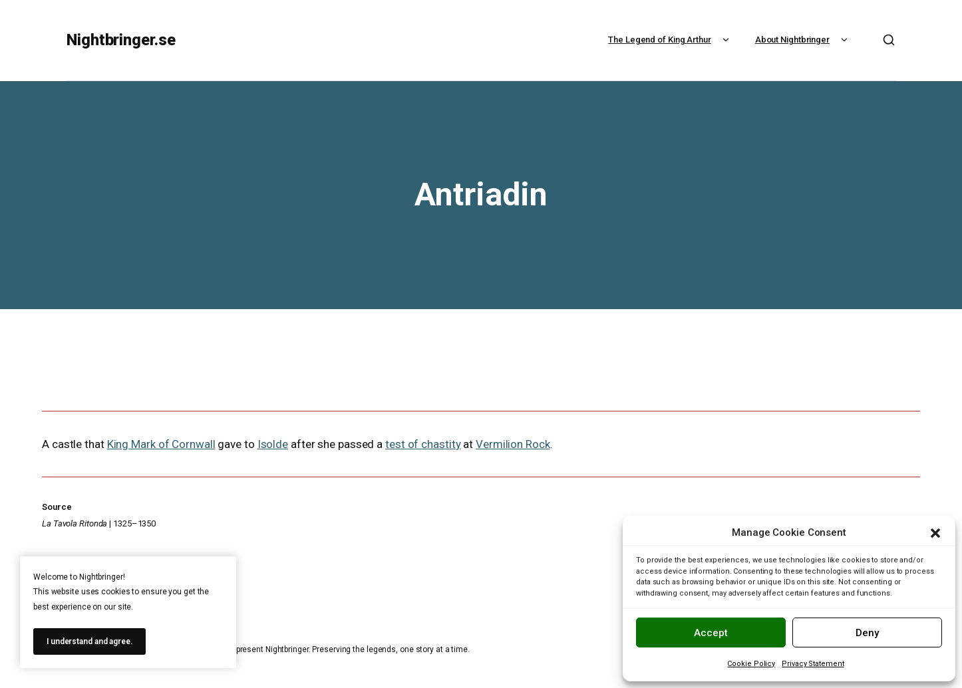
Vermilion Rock (513, 444)
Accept (711, 633)
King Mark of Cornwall (161, 444)
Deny (867, 633)
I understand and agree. (89, 641)
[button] (935, 533)
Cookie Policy (751, 663)
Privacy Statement (813, 663)
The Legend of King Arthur (670, 40)
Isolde (272, 444)
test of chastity (422, 444)
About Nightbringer (803, 40)
